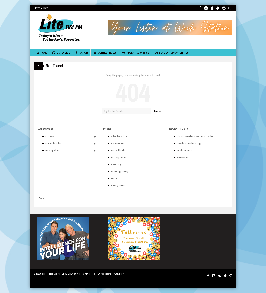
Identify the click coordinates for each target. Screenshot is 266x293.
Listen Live (61, 52)
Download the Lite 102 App (189, 143)
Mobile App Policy (119, 171)
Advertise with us (135, 52)
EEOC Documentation (71, 273)
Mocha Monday (184, 150)
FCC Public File (88, 273)
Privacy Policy (118, 185)
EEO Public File (118, 150)
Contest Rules (105, 52)
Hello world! (182, 157)
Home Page (116, 164)
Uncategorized (52, 150)
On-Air (81, 52)
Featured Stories (53, 143)
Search (157, 111)
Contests (49, 136)
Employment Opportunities (171, 52)
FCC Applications (119, 157)
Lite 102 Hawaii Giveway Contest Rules (195, 136)
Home (42, 52)
